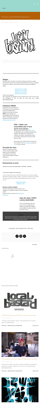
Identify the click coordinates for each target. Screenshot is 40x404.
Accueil (3, 8)
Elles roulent (31, 130)
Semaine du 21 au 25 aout (21, 93)
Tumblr (15, 144)
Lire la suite (35, 325)
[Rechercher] (34, 2)
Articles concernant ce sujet (9, 120)
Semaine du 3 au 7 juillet (20, 89)
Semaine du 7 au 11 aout (21, 92)
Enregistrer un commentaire (14, 325)
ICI (8, 157)
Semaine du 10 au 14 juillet (21, 90)
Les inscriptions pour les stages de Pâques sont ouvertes (19, 359)
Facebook (27, 142)
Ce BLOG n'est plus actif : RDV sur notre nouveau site (19, 315)
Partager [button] (34, 244)
